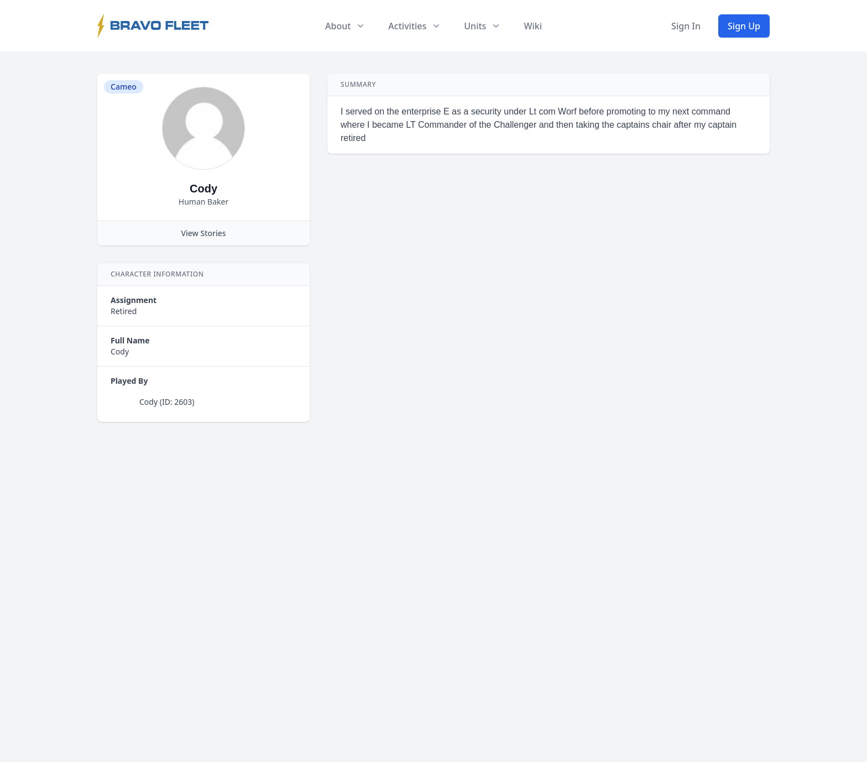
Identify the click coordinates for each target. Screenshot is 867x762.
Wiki (533, 26)
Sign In (686, 26)
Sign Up (744, 26)
